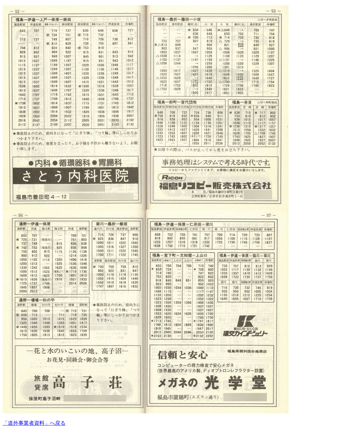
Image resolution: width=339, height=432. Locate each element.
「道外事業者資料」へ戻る (34, 423)
